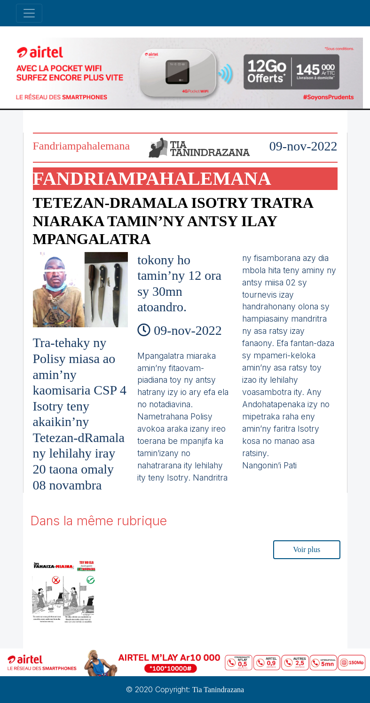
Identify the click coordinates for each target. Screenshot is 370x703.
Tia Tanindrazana (218, 690)
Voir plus (306, 549)
